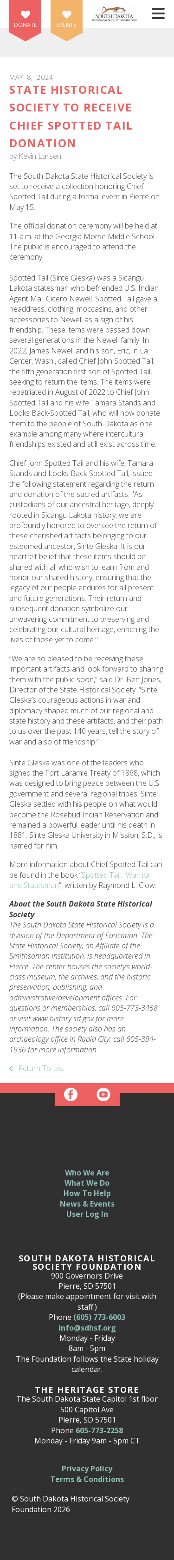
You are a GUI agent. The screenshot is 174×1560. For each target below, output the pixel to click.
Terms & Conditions (87, 1479)
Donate (25, 25)
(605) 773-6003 (99, 1317)
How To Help (87, 1193)
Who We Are (87, 1173)
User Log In (87, 1214)
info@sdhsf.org (87, 1328)
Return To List (40, 1068)
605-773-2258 (99, 1430)
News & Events (87, 1204)
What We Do (87, 1183)
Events (66, 25)
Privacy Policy (87, 1468)
